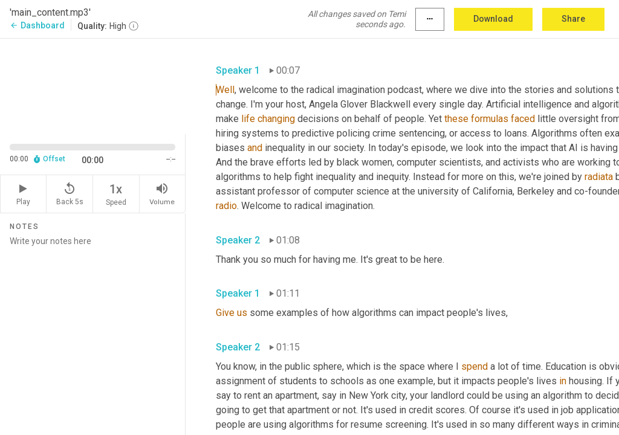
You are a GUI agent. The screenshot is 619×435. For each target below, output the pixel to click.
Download (493, 19)
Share (573, 19)
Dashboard (37, 25)
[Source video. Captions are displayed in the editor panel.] (93, 85)
